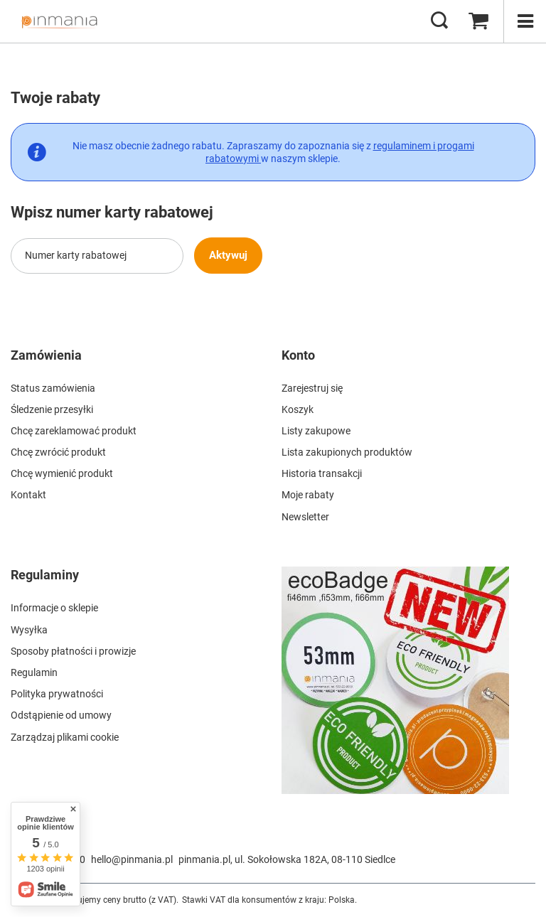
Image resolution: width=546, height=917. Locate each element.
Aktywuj (235, 255)
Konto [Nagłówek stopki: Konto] (298, 355)
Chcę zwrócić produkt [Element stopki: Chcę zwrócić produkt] (58, 452)
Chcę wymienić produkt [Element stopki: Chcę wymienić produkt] (62, 473)
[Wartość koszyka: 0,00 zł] (478, 21)
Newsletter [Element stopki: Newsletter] (305, 516)
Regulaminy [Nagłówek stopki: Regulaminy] (45, 574)
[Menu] (524, 21)
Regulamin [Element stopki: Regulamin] (34, 672)
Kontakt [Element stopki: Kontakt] (28, 494)
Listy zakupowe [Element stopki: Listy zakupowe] (316, 430)
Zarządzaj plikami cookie (65, 737)
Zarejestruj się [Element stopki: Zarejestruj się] (312, 388)
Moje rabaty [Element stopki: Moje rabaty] (308, 494)
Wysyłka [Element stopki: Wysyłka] (29, 630)
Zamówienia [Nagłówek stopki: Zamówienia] (46, 355)
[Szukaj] (439, 21)
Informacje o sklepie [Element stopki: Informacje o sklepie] (54, 607)
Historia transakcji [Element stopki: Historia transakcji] (322, 473)
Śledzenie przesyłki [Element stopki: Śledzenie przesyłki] (52, 409)
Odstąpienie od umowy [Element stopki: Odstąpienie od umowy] (61, 715)
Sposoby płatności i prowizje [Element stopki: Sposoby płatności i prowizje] (73, 651)
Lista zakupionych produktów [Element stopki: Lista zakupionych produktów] (347, 452)
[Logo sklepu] (59, 21)
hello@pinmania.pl (132, 859)
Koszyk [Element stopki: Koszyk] (298, 409)
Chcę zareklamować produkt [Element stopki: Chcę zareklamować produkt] (73, 430)
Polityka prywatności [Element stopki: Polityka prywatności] (57, 693)
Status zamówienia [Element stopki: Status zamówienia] (53, 388)
